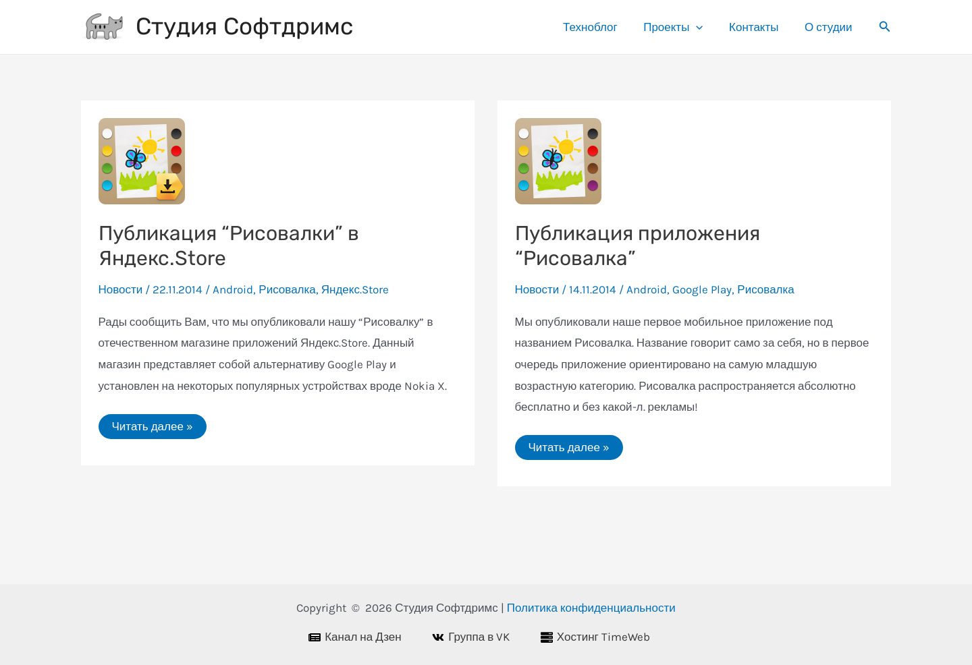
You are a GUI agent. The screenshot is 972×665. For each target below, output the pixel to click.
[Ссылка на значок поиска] (885, 27)
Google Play (702, 289)
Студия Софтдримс (244, 26)
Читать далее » (152, 429)
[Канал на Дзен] (361, 637)
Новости (121, 289)
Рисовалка (287, 289)
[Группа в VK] (478, 637)
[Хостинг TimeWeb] (602, 637)
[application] (704, 27)
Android (233, 289)
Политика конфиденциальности (591, 607)
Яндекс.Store (355, 289)
